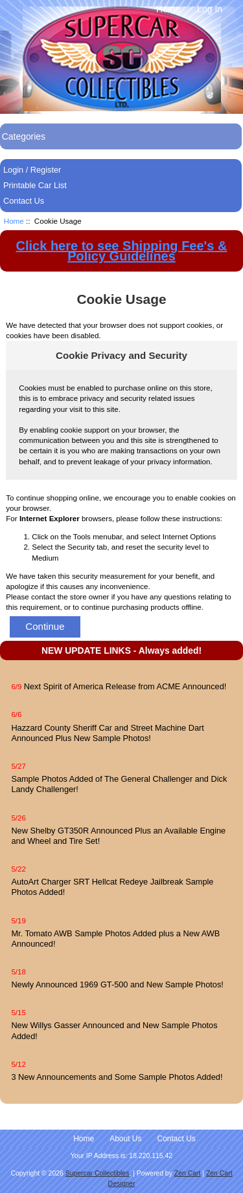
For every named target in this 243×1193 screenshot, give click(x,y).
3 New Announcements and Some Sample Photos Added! (116, 1077)
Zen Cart (187, 1173)
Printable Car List (35, 185)
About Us (125, 1138)
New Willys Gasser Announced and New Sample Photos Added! (114, 1030)
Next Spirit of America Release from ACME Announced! (125, 686)
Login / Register (32, 170)
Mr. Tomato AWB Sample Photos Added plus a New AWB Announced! (115, 939)
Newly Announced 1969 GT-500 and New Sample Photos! (117, 984)
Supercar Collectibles (97, 1173)
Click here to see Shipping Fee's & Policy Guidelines (121, 251)
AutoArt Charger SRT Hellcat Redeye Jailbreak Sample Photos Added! (112, 887)
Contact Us (23, 201)
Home (168, 9)
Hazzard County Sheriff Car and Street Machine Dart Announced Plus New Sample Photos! (107, 733)
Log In (209, 9)
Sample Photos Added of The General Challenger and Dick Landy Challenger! (119, 784)
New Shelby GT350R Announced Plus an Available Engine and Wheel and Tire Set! (118, 836)
